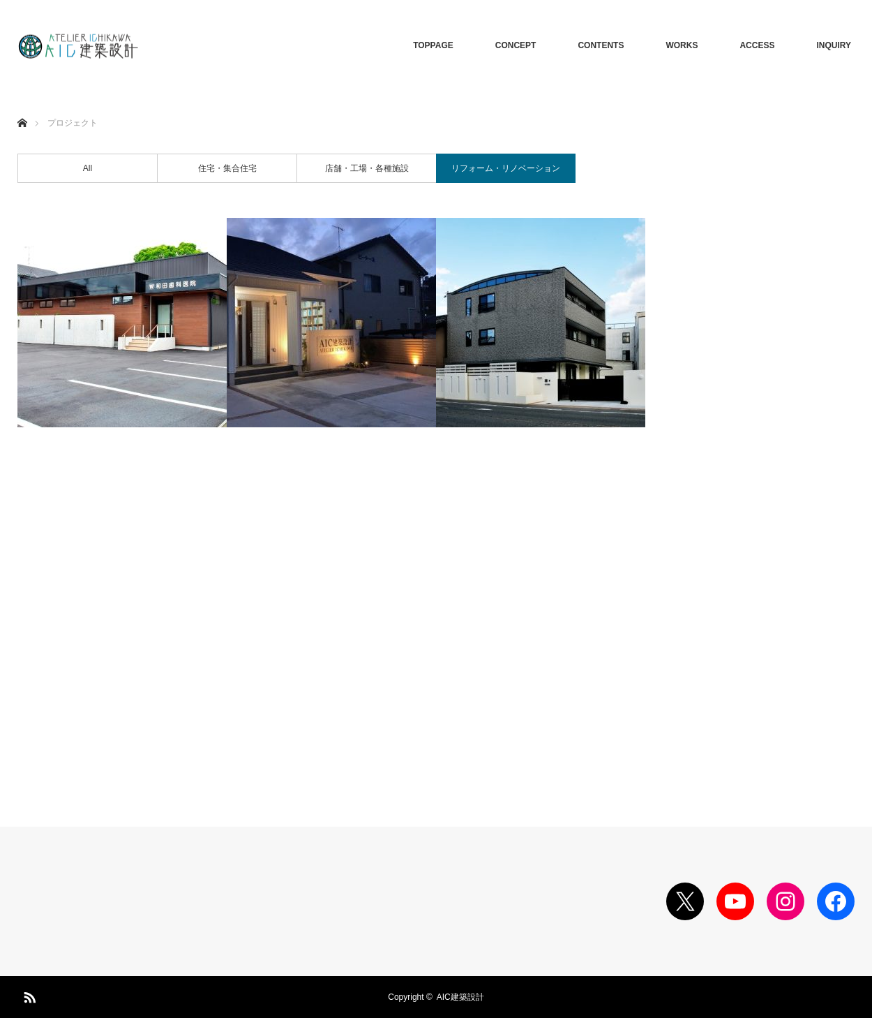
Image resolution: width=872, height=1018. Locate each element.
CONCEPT (515, 45)
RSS (27, 994)
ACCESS (756, 45)
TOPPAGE (433, 45)
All (87, 168)
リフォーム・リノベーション (505, 168)
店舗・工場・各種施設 (367, 168)
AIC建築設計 (460, 997)
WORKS (682, 45)
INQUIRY (833, 45)
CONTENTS (601, 45)
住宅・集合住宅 (227, 168)
